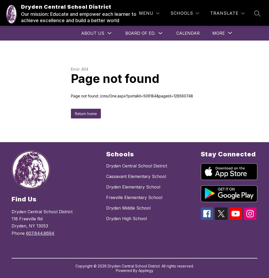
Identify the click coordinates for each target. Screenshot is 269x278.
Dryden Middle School (128, 208)
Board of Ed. (140, 33)
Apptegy (145, 270)
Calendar (188, 33)
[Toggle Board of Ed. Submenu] (160, 33)
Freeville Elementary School (134, 197)
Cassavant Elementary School (136, 176)
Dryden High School (126, 218)
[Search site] (257, 13)
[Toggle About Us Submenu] (109, 33)
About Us (92, 33)
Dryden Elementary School (133, 187)
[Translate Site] (227, 13)
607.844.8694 (40, 233)
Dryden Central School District (136, 165)
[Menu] (149, 13)
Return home (86, 113)
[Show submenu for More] (218, 33)
